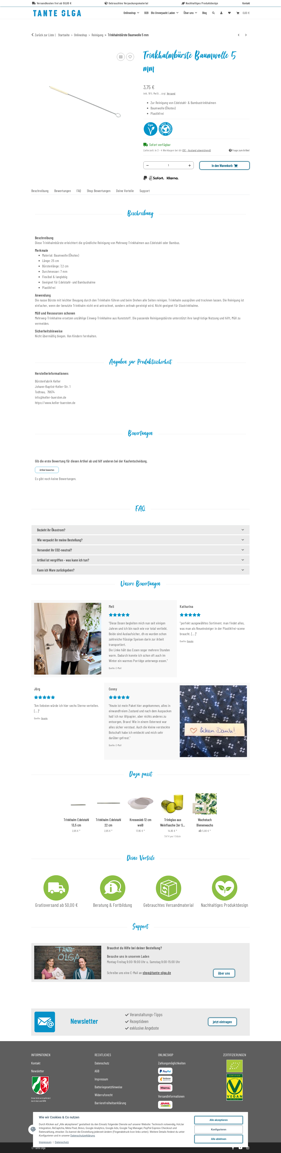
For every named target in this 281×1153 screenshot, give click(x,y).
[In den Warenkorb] (34, 48)
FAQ (79, 190)
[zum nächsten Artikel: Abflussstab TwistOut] (246, 35)
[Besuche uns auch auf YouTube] (240, 1148)
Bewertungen (62, 190)
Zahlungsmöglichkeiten (171, 1063)
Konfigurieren (218, 1129)
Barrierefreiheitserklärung (110, 1103)
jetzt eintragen (222, 1022)
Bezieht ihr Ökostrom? (51, 530)
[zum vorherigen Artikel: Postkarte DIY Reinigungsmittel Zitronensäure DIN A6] (238, 35)
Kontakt (246, 3)
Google (190, 641)
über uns (224, 973)
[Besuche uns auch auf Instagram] (247, 1148)
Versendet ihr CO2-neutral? (54, 550)
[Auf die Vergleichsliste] (121, 57)
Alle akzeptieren (218, 1120)
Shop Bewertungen (99, 190)
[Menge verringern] (147, 165)
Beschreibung (40, 190)
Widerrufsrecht (104, 1095)
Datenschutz (62, 1142)
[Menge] (168, 165)
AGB (97, 1071)
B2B (146, 13)
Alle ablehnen (218, 1139)
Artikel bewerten (47, 469)
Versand (171, 93)
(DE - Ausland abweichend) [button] (196, 150)
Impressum (45, 1142)
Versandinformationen (171, 1096)
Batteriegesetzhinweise (108, 1087)
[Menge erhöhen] (190, 165)
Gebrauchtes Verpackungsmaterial (126, 3)
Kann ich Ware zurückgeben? (55, 570)
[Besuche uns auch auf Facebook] (233, 1148)
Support (145, 190)
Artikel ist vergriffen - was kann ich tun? (63, 560)
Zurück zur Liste (44, 35)
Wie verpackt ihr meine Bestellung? (59, 540)
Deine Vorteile (125, 190)
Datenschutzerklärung (82, 1135)
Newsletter (37, 1071)
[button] (221, 12)
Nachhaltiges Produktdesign (199, 3)
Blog (204, 13)
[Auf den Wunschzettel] (130, 57)
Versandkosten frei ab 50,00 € (52, 3)
